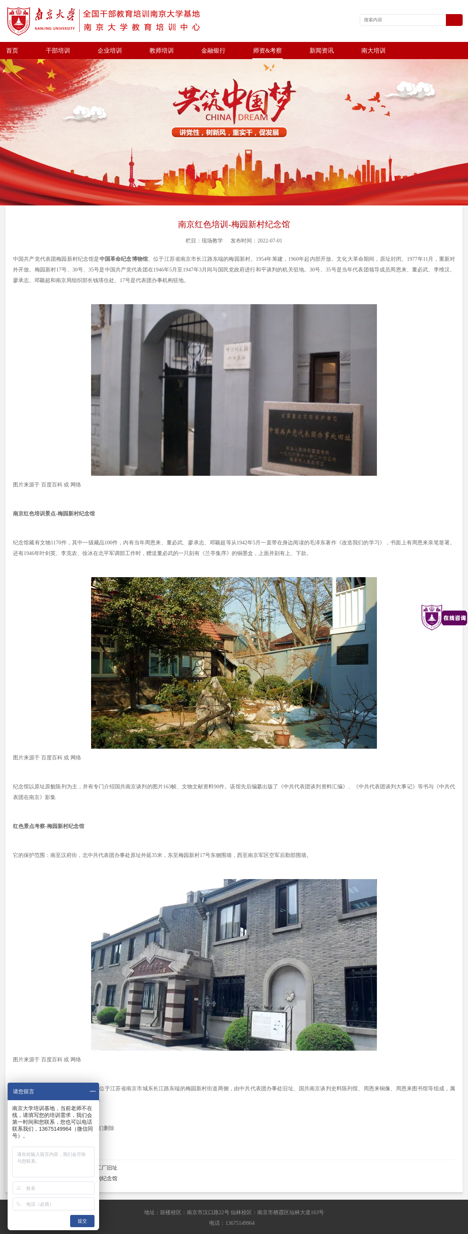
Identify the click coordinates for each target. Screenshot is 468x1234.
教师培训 (161, 50)
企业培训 (110, 50)
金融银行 (213, 50)
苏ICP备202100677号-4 (238, 1226)
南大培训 (373, 50)
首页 (12, 50)
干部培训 (58, 50)
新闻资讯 (321, 50)
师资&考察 (267, 50)
